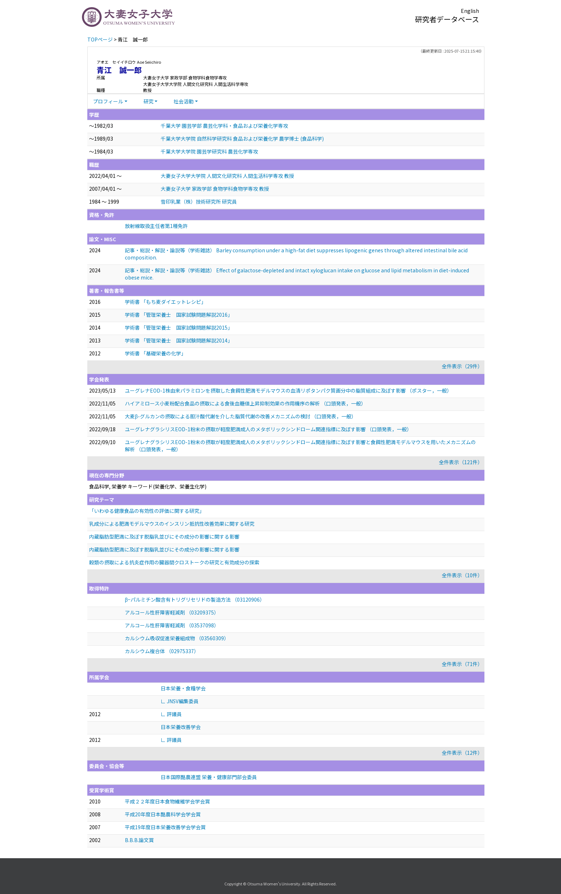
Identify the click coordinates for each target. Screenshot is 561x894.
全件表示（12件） (462, 752)
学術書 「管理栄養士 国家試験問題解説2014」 (179, 340)
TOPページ (100, 39)
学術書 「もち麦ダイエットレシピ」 (165, 301)
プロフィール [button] (108, 101)
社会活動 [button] (184, 101)
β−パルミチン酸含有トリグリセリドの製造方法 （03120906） (195, 599)
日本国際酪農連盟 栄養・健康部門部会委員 (209, 777)
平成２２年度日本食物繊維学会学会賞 (167, 801)
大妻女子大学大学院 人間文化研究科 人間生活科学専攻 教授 (227, 175)
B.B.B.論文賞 (139, 840)
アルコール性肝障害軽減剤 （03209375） (172, 612)
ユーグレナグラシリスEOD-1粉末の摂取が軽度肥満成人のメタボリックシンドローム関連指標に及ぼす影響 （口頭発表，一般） (268, 429)
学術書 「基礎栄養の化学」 (155, 353)
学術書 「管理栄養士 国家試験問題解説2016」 (179, 314)
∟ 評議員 (171, 714)
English (470, 10)
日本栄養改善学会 (181, 726)
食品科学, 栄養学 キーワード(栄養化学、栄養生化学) (147, 486)
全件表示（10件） (462, 575)
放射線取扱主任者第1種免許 (156, 225)
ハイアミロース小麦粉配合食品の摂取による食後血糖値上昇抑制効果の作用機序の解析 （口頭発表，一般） (245, 403)
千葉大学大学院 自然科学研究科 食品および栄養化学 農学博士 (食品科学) (242, 138)
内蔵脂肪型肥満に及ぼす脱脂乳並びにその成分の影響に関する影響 (164, 536)
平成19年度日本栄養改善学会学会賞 (165, 827)
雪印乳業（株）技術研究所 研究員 (199, 201)
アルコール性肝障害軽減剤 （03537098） (172, 625)
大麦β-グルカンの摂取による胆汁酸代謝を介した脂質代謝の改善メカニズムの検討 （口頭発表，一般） (240, 416)
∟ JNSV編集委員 (180, 701)
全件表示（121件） (461, 462)
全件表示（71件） (462, 663)
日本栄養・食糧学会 (183, 688)
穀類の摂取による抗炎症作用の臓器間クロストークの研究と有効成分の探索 (174, 562)
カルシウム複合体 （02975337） (162, 651)
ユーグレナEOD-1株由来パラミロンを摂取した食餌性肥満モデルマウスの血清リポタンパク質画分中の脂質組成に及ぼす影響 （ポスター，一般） (288, 390)
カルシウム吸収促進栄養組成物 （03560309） (177, 638)
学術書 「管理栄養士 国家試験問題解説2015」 (179, 327)
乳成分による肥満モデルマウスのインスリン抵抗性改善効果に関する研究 (171, 523)
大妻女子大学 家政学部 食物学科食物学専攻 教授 (215, 188)
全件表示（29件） (462, 366)
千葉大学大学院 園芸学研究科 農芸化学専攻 (209, 151)
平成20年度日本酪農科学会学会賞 (163, 814)
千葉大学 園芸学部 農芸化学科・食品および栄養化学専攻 (224, 125)
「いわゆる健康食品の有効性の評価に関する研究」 (146, 510)
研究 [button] (148, 101)
